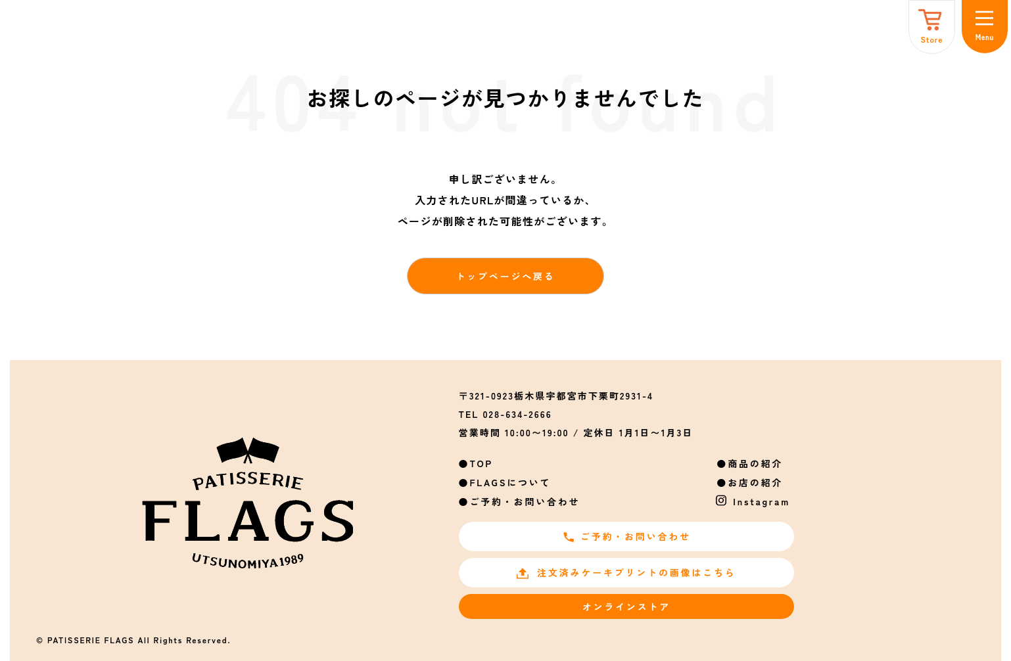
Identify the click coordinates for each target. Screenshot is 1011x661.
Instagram (761, 501)
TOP (481, 463)
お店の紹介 (755, 482)
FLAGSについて (510, 482)
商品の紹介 (755, 463)
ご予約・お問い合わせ (524, 501)
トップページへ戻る (505, 276)
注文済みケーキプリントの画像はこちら (626, 572)
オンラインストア (626, 606)
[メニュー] (985, 26)
